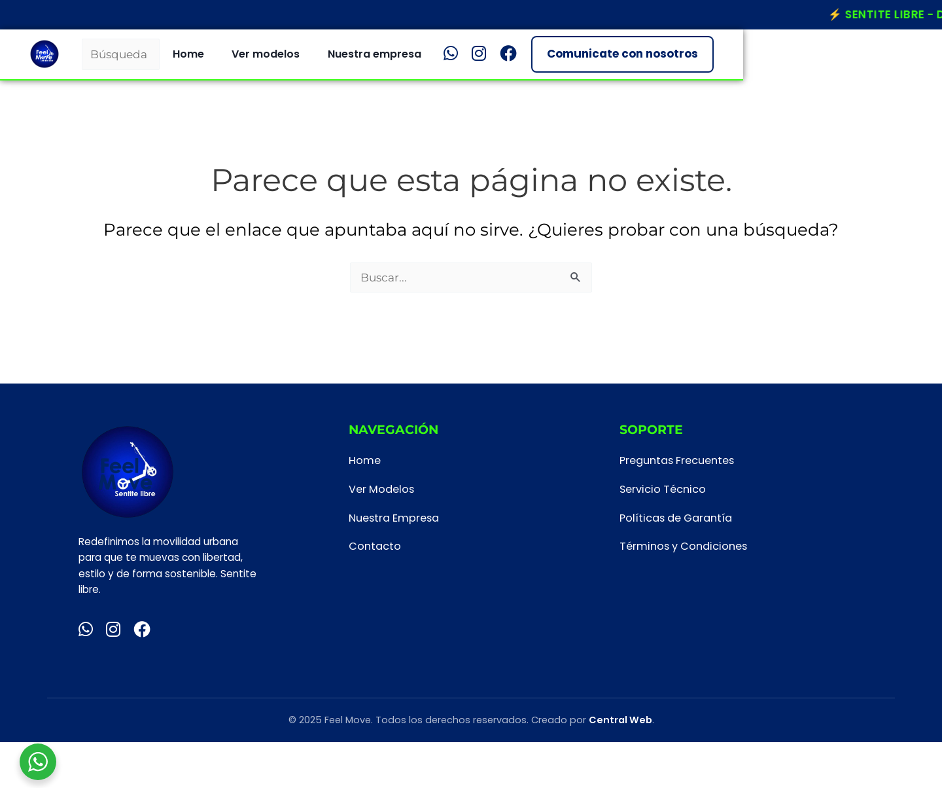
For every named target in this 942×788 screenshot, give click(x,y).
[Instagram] (670, 60)
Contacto (375, 546)
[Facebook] (699, 60)
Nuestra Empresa (394, 518)
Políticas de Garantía (675, 518)
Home (379, 60)
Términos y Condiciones (683, 546)
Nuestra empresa (565, 60)
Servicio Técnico (662, 489)
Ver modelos (457, 60)
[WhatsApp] (642, 60)
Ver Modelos (381, 489)
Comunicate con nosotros (812, 60)
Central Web (620, 719)
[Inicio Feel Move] (62, 60)
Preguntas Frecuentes (676, 460)
